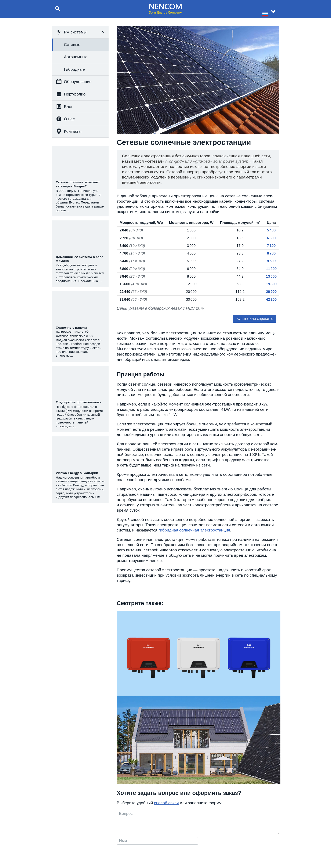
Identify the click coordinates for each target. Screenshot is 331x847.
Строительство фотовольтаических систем (94, 822)
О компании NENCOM (199, 817)
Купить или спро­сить (255, 321)
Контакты (68, 131)
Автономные (75, 57)
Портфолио (71, 94)
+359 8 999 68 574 (156, 817)
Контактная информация (248, 817)
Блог (64, 106)
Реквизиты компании (245, 822)
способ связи (166, 731)
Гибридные (74, 69)
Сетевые (72, 44)
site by (316, 841)
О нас (65, 119)
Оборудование (74, 82)
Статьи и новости (196, 827)
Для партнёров (242, 827)
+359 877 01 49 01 (156, 827)
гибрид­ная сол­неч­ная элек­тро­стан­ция (194, 533)
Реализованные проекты (201, 822)
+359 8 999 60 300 (156, 822)
